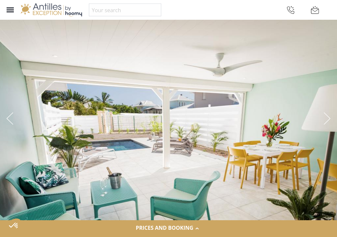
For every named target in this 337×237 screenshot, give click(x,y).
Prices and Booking (168, 228)
